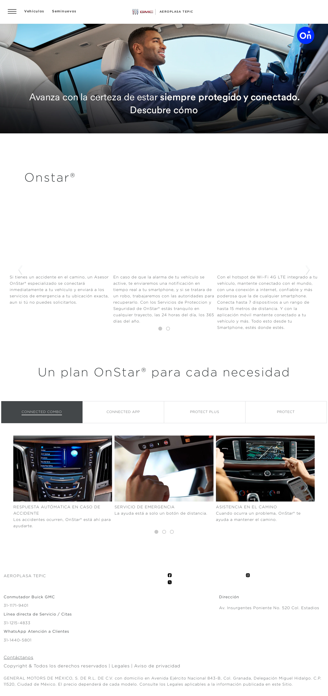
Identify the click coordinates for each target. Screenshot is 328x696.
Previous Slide (20, 270)
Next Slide (308, 270)
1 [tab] (160, 329)
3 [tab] (172, 532)
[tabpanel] (164, 270)
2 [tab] (168, 329)
